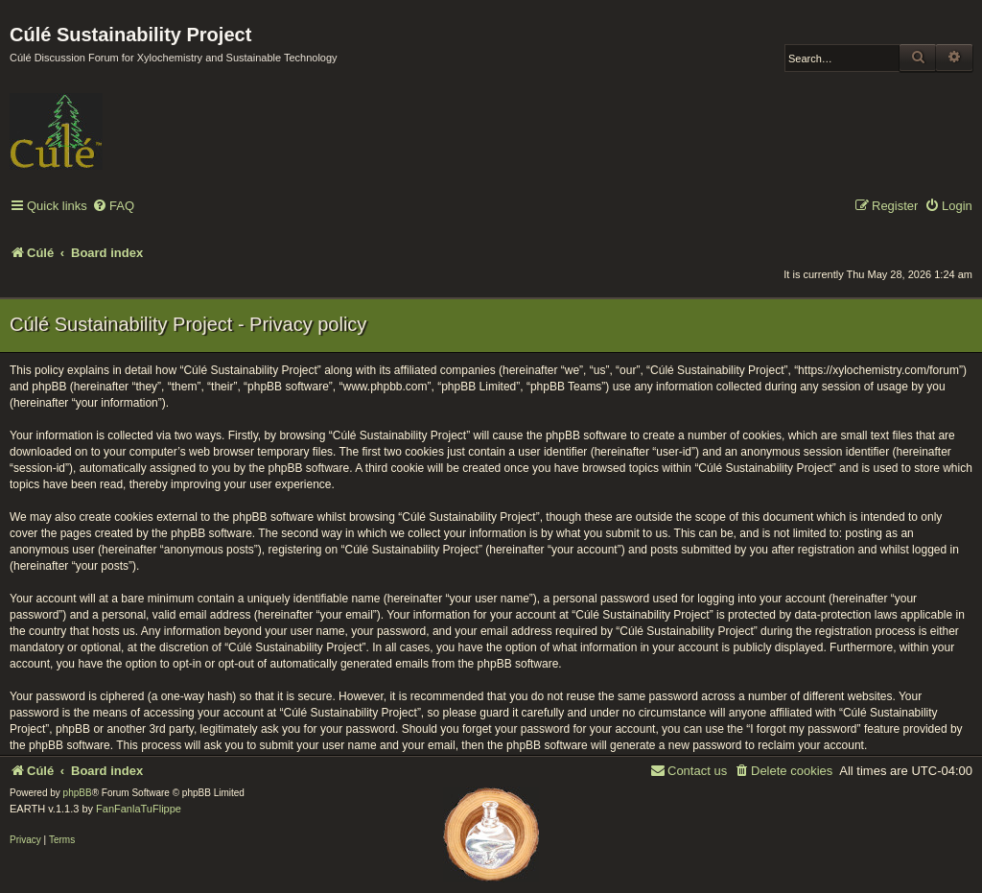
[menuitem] (113, 207)
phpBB (77, 792)
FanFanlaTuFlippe (138, 808)
